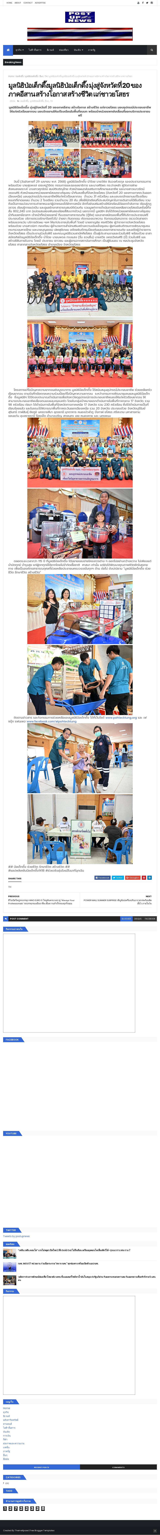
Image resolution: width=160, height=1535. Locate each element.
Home (9, 3)
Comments (118, 1467)
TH (46, 76)
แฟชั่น (6, 1447)
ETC (7, 1483)
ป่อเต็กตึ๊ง (20, 76)
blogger (126, 918)
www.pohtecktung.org (121, 717)
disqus (138, 918)
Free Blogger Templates (42, 1530)
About (18, 3)
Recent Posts (41, 1467)
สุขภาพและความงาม (13, 1443)
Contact (28, 3)
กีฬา (5, 1439)
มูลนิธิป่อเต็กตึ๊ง (31, 76)
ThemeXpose (21, 1530)
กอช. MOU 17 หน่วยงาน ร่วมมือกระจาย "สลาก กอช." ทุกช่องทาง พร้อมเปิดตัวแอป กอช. (58, 1263)
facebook (150, 918)
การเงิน (7, 1435)
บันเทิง (77, 50)
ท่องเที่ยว (64, 50)
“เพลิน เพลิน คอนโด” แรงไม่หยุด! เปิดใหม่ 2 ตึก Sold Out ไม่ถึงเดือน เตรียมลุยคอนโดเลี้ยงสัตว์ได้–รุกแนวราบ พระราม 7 (74, 1250)
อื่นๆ (41, 76)
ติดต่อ (6, 1459)
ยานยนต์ (7, 1423)
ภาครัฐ (91, 50)
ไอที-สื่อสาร (35, 50)
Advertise (40, 3)
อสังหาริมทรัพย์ (10, 1420)
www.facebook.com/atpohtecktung (51, 721)
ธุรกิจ (18, 50)
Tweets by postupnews (16, 1236)
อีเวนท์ (50, 50)
